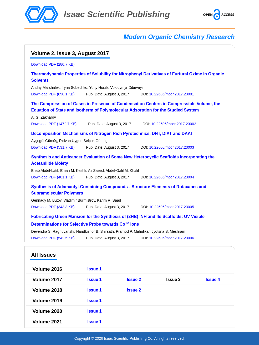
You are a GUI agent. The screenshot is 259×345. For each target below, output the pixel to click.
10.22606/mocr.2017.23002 (173, 124)
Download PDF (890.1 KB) (53, 94)
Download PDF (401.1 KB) (53, 177)
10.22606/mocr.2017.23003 (171, 147)
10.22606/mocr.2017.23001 (171, 94)
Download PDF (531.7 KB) (53, 147)
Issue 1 (94, 269)
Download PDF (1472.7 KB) (54, 124)
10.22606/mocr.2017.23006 (171, 238)
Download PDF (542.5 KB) (53, 238)
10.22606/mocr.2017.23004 (171, 177)
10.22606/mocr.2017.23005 (171, 207)
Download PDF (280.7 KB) (53, 64)
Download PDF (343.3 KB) (53, 207)
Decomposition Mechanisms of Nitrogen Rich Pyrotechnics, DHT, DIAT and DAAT (112, 133)
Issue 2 (134, 279)
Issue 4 (213, 279)
